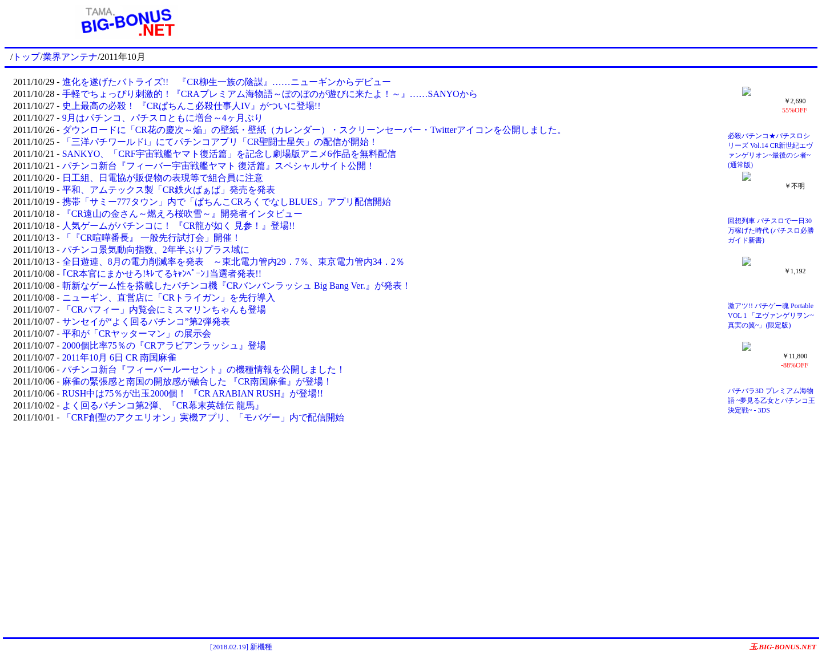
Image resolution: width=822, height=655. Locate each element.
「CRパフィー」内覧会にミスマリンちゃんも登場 (164, 309)
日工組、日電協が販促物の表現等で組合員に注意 (162, 178)
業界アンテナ (70, 57)
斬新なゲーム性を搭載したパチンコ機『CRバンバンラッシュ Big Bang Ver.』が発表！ (236, 285)
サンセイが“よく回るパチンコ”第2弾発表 (146, 321)
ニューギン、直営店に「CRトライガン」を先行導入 (168, 297)
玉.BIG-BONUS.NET (783, 646)
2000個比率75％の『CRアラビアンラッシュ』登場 (164, 345)
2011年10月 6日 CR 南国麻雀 (119, 357)
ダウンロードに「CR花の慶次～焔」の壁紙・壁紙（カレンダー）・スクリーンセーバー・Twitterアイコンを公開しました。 (314, 130)
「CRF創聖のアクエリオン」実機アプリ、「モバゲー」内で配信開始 (203, 417)
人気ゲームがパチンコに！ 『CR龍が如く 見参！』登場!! (178, 226)
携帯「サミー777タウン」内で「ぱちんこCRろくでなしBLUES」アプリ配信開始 (226, 202)
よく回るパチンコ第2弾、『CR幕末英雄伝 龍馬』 (163, 405)
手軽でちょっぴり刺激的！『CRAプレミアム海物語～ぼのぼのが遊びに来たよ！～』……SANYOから (270, 94)
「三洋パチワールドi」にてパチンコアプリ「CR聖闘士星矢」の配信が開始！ (220, 142)
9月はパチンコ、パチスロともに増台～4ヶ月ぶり (162, 118)
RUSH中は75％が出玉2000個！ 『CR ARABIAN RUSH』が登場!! (192, 393)
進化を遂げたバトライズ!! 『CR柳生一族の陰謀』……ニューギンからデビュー (226, 82)
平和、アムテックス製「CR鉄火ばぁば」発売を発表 (168, 190)
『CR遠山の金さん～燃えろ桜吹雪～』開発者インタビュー (182, 214)
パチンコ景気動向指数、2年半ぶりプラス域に (155, 249)
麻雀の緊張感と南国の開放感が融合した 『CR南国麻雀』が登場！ (197, 381)
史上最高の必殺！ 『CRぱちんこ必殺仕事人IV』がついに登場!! (191, 106)
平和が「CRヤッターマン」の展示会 (136, 333)
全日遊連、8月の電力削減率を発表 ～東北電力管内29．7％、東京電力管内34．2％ (233, 261)
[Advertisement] (533, 22)
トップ (26, 57)
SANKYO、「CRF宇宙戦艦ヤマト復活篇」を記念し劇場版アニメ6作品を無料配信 (229, 154)
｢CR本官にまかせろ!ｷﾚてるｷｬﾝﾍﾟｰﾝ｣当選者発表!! (161, 273)
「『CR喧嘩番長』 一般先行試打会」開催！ (151, 237)
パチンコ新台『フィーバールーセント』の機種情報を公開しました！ (203, 369)
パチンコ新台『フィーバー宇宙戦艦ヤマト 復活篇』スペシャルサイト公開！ (218, 166)
